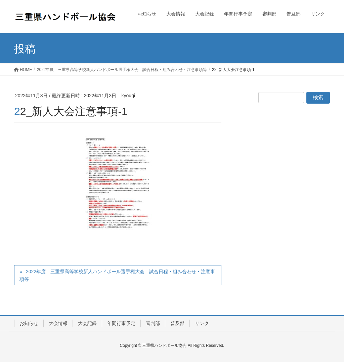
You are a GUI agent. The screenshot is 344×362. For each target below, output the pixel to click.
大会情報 (58, 323)
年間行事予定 (121, 323)
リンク (202, 323)
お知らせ (28, 323)
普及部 (177, 323)
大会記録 (87, 323)
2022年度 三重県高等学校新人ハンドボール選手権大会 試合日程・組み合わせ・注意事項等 (117, 275)
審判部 (153, 323)
